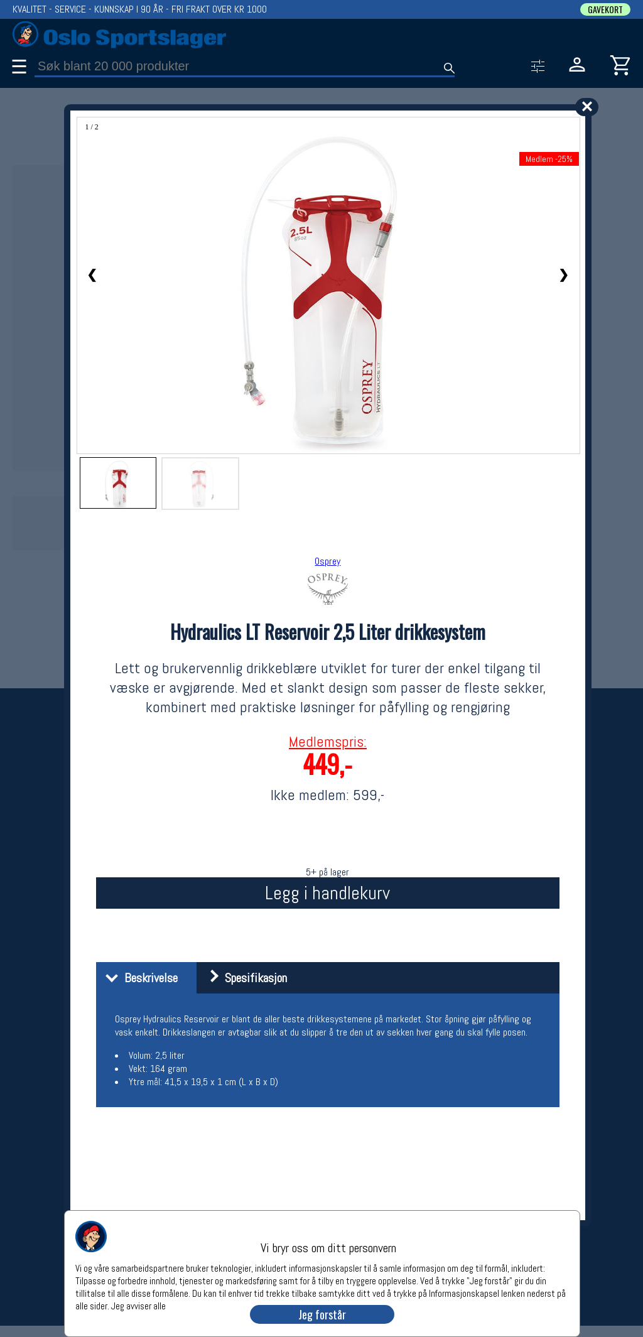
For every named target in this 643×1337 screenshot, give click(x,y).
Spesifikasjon (243, 978)
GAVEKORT (605, 9)
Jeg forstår (322, 1314)
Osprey (327, 561)
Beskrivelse (138, 978)
